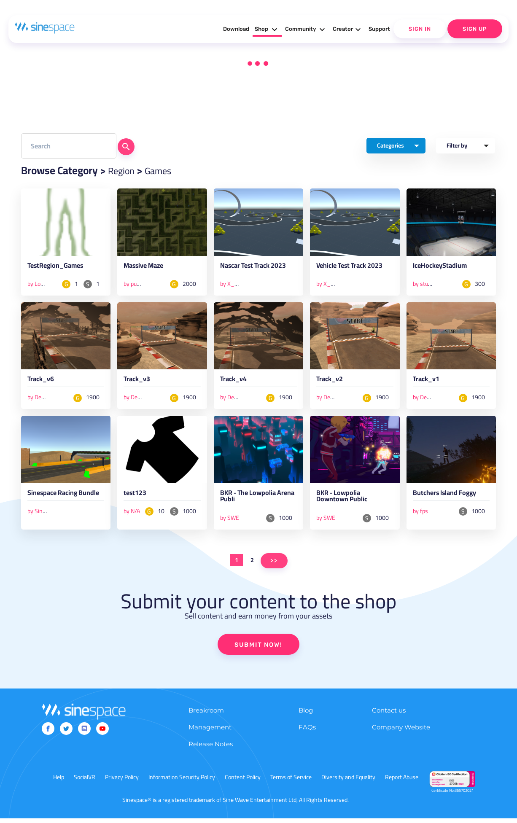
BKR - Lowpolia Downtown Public (345, 500)
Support (379, 29)
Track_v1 (427, 382)
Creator (348, 29)
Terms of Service (291, 781)
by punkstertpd (142, 284)
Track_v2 (331, 382)
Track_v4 (235, 382)
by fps (420, 513)
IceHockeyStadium (443, 267)
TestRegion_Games (59, 267)
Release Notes (210, 749)
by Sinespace (43, 521)
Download (236, 29)
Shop (267, 29)
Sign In (420, 29)
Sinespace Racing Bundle (55, 500)
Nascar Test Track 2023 (257, 267)
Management (210, 732)
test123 (137, 496)
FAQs (307, 732)
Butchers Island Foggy (449, 496)
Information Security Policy (181, 781)
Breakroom (206, 715)
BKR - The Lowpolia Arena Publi (252, 500)
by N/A (132, 513)
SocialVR (84, 781)
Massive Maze (147, 267)
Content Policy (243, 781)
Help (58, 781)
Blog (306, 715)
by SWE (229, 521)
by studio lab (428, 284)
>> (274, 564)
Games (163, 170)
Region (123, 170)
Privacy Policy (122, 781)
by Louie (37, 284)
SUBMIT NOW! (258, 649)
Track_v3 (138, 382)
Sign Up (475, 29)
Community (306, 29)
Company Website (401, 732)
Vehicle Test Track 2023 (354, 267)
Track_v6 (42, 382)
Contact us (389, 715)
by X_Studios (236, 284)
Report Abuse (401, 781)
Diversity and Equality (348, 781)
